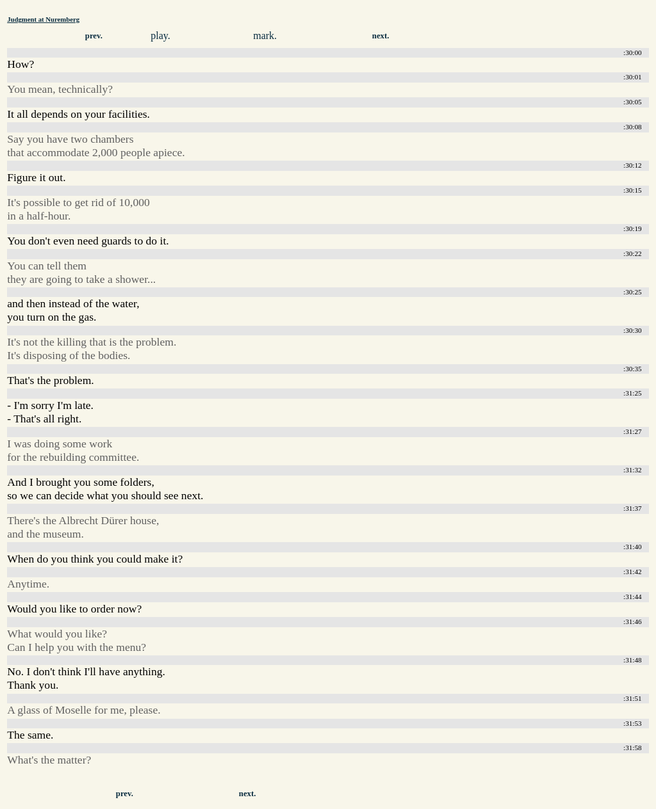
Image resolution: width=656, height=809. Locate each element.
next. (381, 35)
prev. (93, 35)
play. (160, 35)
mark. (265, 35)
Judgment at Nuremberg (43, 19)
